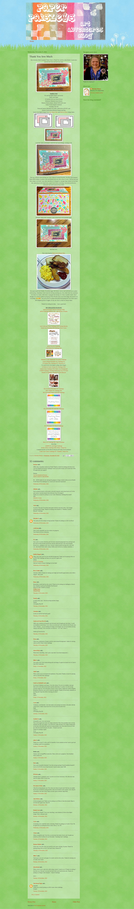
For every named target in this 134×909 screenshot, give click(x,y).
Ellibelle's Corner (37, 498)
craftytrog (35, 528)
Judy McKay (36, 799)
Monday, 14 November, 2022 (40, 805)
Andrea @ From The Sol (39, 621)
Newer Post (31, 902)
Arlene (35, 833)
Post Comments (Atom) (39, 905)
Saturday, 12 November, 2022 (40, 713)
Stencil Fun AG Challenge (53, 346)
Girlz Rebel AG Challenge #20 (53, 348)
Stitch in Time (63, 112)
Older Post (76, 902)
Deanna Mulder (37, 844)
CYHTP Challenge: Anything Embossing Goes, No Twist (54, 370)
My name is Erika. (38, 785)
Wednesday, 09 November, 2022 (41, 484)
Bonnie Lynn (36, 810)
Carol (34, 702)
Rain (34, 763)
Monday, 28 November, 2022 (40, 861)
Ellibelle (35, 489)
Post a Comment (35, 894)
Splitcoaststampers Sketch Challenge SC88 (53, 309)
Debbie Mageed (37, 554)
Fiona (34, 639)
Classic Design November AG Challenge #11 (54, 361)
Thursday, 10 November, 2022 (40, 593)
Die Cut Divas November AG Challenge (54, 388)
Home (32, 41)
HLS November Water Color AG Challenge (54, 392)
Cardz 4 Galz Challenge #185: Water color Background (54, 369)
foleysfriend (36, 867)
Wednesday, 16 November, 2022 (41, 827)
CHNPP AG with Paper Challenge (53, 446)
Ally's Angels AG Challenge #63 (54, 390)
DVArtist (35, 774)
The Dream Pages (37, 883)
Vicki (34, 505)
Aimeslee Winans (96, 89)
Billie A (35, 660)
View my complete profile (96, 92)
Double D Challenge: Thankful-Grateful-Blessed (54, 372)
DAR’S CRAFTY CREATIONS (41, 476)
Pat (34, 539)
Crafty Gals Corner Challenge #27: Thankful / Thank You (53, 451)
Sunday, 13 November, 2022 (40, 735)
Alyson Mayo (36, 650)
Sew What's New (53, 112)
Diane (34, 582)
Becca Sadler (36, 570)
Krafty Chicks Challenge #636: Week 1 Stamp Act (53, 447)
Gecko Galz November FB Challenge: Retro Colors (53, 328)
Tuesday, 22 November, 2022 (40, 839)
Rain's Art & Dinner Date (58, 253)
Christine (35, 611)
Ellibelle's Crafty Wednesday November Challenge (53, 359)
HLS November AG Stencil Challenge (53, 426)
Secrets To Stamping (38, 561)
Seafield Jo (36, 719)
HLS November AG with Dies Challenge (54, 408)
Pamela (35, 598)
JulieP (34, 671)
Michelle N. (36, 518)
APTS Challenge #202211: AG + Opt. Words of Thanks (54, 311)
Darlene (35, 464)
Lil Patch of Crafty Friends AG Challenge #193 (54, 367)
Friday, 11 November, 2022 (39, 666)
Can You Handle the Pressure (40, 475)
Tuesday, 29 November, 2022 (40, 878)
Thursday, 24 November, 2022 (40, 850)
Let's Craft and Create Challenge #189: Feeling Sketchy (54, 326)
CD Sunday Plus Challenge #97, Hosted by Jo (53, 363)
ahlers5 (35, 740)
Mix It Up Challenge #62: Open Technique (53, 442)
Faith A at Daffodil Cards (39, 683)
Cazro (34, 821)
